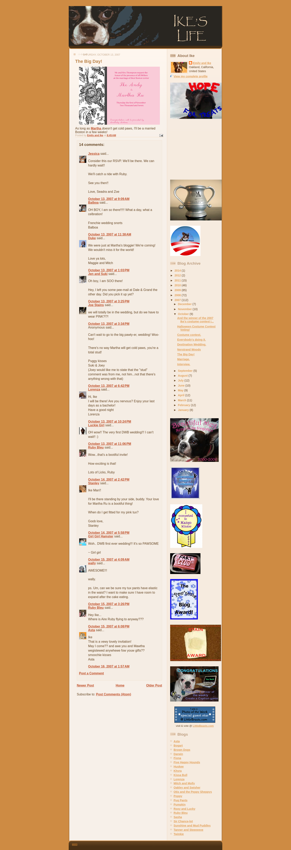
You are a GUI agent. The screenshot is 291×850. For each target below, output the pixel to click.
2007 (178, 300)
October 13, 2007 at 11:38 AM (109, 234)
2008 (178, 295)
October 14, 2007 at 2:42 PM (108, 479)
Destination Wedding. (191, 344)
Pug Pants (181, 800)
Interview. (183, 364)
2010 (178, 285)
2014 (178, 270)
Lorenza (94, 389)
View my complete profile (191, 76)
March (182, 400)
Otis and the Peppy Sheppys (193, 791)
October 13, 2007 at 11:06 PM (109, 444)
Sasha (178, 817)
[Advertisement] (195, 149)
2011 (178, 280)
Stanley (93, 483)
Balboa (93, 202)
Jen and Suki (98, 274)
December (185, 304)
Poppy (178, 796)
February (184, 405)
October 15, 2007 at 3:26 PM (108, 604)
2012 (178, 275)
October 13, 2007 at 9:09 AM (108, 199)
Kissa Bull (180, 775)
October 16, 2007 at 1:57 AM (108, 666)
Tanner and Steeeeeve (188, 829)
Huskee (179, 766)
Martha (96, 128)
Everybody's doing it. (191, 339)
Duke (92, 238)
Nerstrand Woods (189, 349)
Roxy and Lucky (184, 808)
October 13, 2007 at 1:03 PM (108, 270)
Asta (91, 630)
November (185, 309)
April (181, 395)
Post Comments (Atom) (113, 694)
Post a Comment (91, 673)
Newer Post (85, 685)
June (182, 385)
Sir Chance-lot (183, 821)
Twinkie (179, 834)
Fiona (177, 758)
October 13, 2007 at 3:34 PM (108, 323)
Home (120, 685)
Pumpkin (180, 804)
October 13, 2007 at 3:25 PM (108, 301)
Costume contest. (189, 334)
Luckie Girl (96, 425)
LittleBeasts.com (203, 725)
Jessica (93, 153)
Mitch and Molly (184, 783)
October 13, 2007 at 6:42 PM (108, 386)
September (185, 370)
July (181, 380)
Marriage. (183, 359)
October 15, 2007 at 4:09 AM (108, 559)
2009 (178, 290)
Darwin (178, 754)
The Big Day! (186, 354)
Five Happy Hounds (187, 762)
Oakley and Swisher (187, 787)
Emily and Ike (202, 63)
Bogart (178, 745)
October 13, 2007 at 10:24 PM (109, 421)
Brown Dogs (182, 749)
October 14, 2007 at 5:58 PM (108, 532)
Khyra (178, 770)
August (183, 375)
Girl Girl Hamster (100, 536)
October (184, 314)
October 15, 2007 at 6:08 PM (108, 626)
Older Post (154, 685)
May (181, 390)
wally (92, 563)
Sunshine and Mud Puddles (192, 825)
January (184, 410)
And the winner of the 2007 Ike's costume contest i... (195, 319)
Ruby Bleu (96, 447)
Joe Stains (96, 305)
